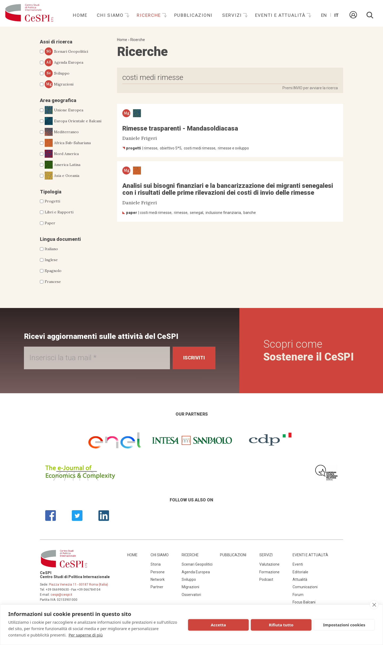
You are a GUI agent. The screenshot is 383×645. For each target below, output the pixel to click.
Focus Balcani (304, 602)
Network (158, 579)
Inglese (51, 259)
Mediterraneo (62, 132)
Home (80, 15)
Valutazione (269, 564)
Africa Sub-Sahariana (68, 143)
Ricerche (149, 15)
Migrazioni (59, 84)
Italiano (51, 248)
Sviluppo (57, 73)
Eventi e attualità (281, 15)
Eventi (298, 564)
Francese (53, 281)
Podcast (266, 579)
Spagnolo (53, 270)
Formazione (269, 572)
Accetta (218, 624)
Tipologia (50, 191)
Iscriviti (194, 357)
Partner (157, 587)
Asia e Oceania (62, 176)
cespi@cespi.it (61, 595)
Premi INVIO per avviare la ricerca (310, 88)
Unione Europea (64, 110)
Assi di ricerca (56, 41)
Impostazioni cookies (344, 624)
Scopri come (308, 350)
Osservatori (191, 595)
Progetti (52, 201)
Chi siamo (111, 15)
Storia (156, 564)
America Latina (62, 165)
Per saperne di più (86, 635)
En (324, 15)
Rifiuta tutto (281, 624)
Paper (50, 223)
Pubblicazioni (193, 15)
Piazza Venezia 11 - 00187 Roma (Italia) (78, 584)
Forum (298, 595)
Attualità (300, 579)
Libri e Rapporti (59, 212)
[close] (374, 604)
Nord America (62, 154)
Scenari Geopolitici (66, 51)
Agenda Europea (64, 62)
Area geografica (58, 100)
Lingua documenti (60, 239)
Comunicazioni (305, 587)
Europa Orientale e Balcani (73, 121)
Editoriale (300, 572)
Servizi (232, 15)
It (336, 15)
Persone (158, 572)
